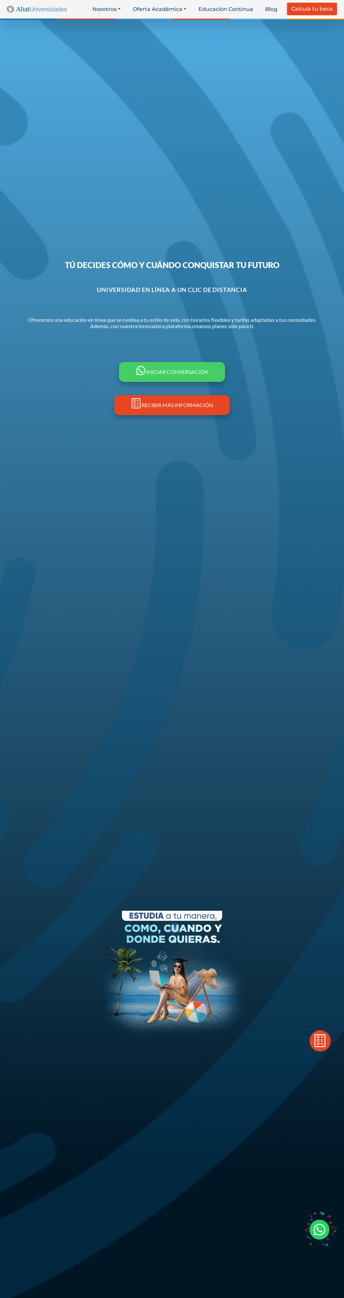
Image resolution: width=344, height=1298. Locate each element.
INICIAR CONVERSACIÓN (172, 372)
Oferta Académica (157, 9)
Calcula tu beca (312, 9)
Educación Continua (226, 9)
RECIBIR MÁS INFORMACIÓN (172, 405)
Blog (271, 9)
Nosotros (104, 9)
